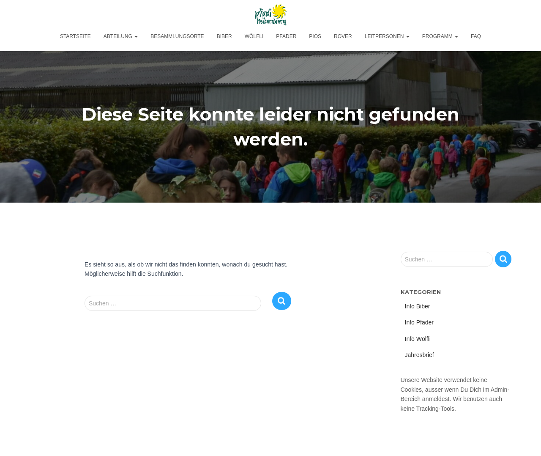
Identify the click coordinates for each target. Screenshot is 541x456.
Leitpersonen (387, 36)
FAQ (476, 36)
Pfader (286, 36)
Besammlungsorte (177, 36)
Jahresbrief (419, 355)
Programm (440, 36)
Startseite (75, 36)
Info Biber (417, 306)
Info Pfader (419, 322)
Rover (343, 36)
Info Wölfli (418, 338)
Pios (315, 36)
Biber (224, 36)
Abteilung (121, 36)
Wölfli (254, 36)
